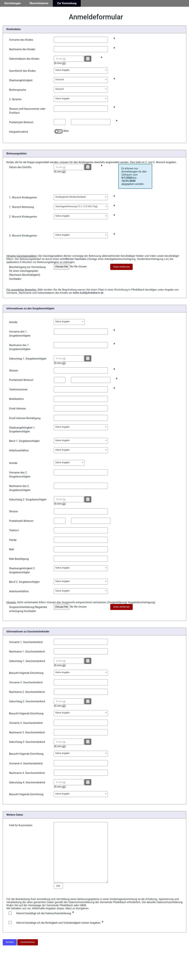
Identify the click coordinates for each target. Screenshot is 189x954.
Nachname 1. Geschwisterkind (27, 651)
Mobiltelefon (16, 399)
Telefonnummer (18, 389)
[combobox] (81, 70)
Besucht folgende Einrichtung (26, 673)
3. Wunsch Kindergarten (23, 235)
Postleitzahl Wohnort (21, 122)
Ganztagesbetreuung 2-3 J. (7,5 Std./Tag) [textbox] (76, 206)
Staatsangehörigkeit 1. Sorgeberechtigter (22, 429)
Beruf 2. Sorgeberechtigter (24, 581)
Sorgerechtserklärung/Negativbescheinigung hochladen (28, 609)
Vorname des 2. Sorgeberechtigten (20, 474)
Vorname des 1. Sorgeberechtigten (20, 333)
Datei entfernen (121, 266)
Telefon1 (14, 530)
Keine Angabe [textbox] (62, 70)
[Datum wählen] (87, 59)
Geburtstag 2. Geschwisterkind (27, 701)
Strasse (13, 370)
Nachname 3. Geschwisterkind (27, 732)
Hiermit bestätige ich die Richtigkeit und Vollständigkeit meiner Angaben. (55, 922)
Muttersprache (17, 89)
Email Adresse (17, 408)
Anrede (13, 322)
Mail (11, 549)
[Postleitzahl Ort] (90, 122)
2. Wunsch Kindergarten (23, 216)
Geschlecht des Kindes (22, 70)
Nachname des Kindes (22, 49)
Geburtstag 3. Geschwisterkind (27, 742)
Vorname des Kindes (21, 39)
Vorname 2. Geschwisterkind (26, 682)
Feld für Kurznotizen (20, 825)
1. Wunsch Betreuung (21, 207)
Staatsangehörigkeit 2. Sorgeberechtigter (22, 570)
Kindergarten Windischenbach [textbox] (70, 196)
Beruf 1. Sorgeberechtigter (24, 441)
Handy (13, 540)
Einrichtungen (12, 3)
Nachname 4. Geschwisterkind (27, 773)
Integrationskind (18, 131)
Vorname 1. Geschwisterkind (26, 642)
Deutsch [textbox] (59, 79)
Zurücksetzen (27, 942)
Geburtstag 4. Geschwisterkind (27, 782)
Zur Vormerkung (67, 3)
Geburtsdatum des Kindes (24, 58)
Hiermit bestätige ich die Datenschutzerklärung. (40, 913)
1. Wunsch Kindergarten (23, 197)
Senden (10, 942)
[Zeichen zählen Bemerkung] (58, 886)
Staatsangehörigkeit (21, 80)
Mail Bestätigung (19, 559)
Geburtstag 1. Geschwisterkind (27, 661)
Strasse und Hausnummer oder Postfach (27, 110)
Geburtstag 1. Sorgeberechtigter (27, 358)
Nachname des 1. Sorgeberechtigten (20, 347)
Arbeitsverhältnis (19, 450)
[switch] (58, 131)
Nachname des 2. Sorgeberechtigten (20, 488)
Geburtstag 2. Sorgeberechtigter (27, 499)
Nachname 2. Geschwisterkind (27, 692)
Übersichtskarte (39, 3)
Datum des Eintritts (20, 167)
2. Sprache (15, 99)
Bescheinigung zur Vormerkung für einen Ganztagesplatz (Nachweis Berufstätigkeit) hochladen (27, 273)
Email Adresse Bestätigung (25, 418)
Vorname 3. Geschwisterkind (26, 723)
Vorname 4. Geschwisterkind (26, 763)
